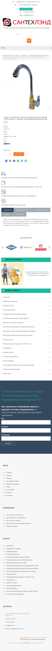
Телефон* (4, 427)
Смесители (24, 55)
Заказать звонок (26, 9)
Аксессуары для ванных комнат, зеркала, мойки (18, 365)
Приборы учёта (27, 340)
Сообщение (5, 435)
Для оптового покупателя (14, 515)
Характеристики (22, 210)
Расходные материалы (27, 357)
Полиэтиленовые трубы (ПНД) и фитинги (27, 319)
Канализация (27, 348)
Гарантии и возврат (12, 484)
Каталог (17, 55)
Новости (8, 492)
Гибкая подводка (27, 361)
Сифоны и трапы (27, 353)
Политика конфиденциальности (14, 628)
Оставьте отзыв (24, 637)
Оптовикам (19, 214)
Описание (7, 210)
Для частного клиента (13, 520)
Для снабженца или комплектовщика (18, 523)
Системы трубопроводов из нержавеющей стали (27, 327)
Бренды (8, 478)
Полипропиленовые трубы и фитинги (27, 314)
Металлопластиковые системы (27, 323)
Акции (7, 487)
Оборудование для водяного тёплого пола (27, 344)
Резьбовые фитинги (27, 310)
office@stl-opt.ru (28, 15)
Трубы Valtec (27, 374)
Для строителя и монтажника (15, 518)
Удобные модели (11, 526)
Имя (2, 418)
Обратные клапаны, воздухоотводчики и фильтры (27, 331)
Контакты (9, 495)
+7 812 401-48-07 (28, 12)
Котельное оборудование (27, 369)
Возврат (7, 214)
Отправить (8, 443)
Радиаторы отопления (27, 302)
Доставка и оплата (41, 210)
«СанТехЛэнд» (26, 643)
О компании (9, 490)
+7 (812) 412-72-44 (10, 619)
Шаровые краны (27, 306)
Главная (8, 472)
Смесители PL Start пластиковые (38, 55)
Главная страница (8, 55)
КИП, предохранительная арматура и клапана (27, 335)
